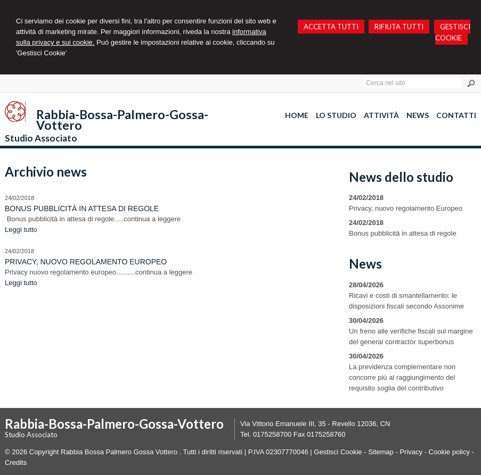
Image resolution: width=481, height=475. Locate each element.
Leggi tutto (21, 230)
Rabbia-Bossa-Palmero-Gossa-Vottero (122, 119)
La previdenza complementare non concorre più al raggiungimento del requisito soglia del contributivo (402, 377)
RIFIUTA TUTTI (398, 26)
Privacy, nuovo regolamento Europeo (86, 261)
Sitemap (381, 452)
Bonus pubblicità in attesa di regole (82, 208)
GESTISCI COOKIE (452, 32)
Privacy (411, 452)
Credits (16, 462)
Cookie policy (449, 452)
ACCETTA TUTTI (331, 26)
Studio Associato (41, 138)
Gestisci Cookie (338, 452)
